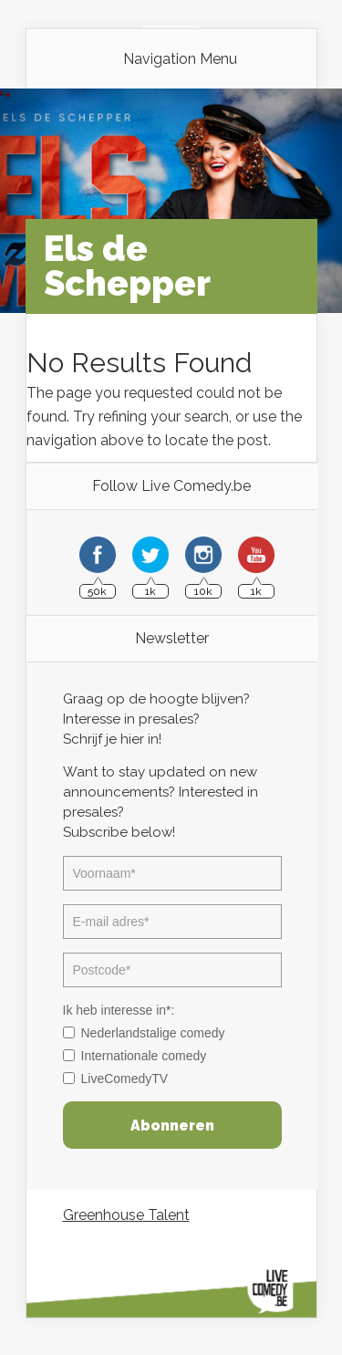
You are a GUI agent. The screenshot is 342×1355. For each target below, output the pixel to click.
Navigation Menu (180, 59)
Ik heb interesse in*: (119, 1010)
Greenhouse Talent (126, 1215)
